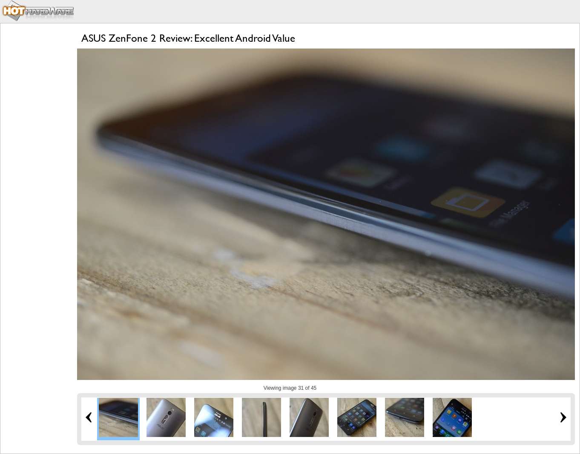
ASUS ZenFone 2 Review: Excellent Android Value (188, 38)
